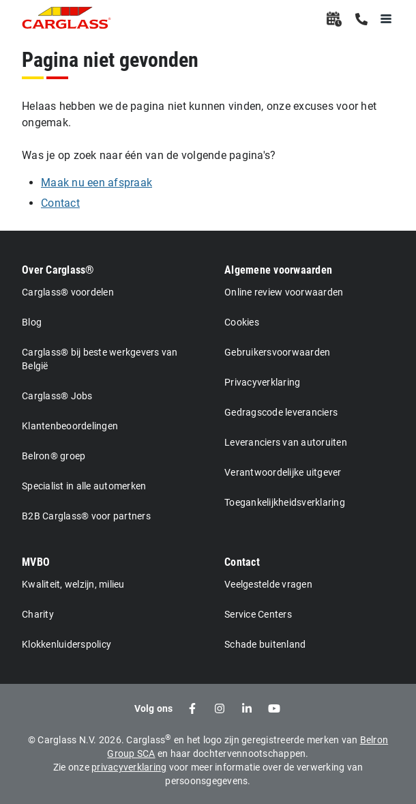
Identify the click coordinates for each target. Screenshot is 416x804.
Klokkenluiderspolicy (66, 644)
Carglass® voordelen (68, 292)
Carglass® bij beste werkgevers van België (100, 359)
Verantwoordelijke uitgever (283, 472)
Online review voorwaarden (283, 292)
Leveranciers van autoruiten (285, 442)
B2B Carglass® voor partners (86, 516)
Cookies (241, 322)
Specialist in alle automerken (84, 485)
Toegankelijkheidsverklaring (284, 502)
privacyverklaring (128, 767)
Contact (242, 562)
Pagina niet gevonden (110, 60)
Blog (32, 322)
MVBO (36, 562)
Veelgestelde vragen (268, 584)
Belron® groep (53, 455)
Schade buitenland (265, 644)
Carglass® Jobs (57, 395)
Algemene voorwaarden (278, 269)
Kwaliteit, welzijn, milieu (73, 584)
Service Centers (258, 614)
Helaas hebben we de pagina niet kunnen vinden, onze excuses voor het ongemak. (199, 114)
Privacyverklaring (262, 382)
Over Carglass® (58, 269)
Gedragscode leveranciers (281, 412)
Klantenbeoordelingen (70, 425)
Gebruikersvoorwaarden (277, 352)
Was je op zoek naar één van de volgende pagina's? (149, 155)
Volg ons (153, 708)
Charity (38, 614)
